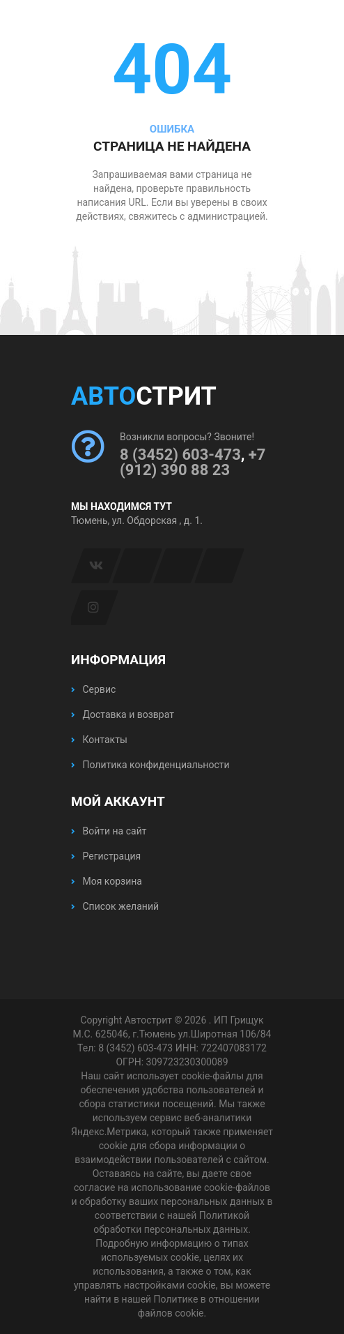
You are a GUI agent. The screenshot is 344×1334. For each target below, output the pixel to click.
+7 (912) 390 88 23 (192, 462)
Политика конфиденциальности (150, 764)
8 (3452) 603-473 (180, 454)
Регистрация (106, 856)
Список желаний (115, 906)
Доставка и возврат (122, 714)
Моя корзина (106, 881)
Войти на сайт (108, 831)
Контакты (99, 739)
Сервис (93, 689)
